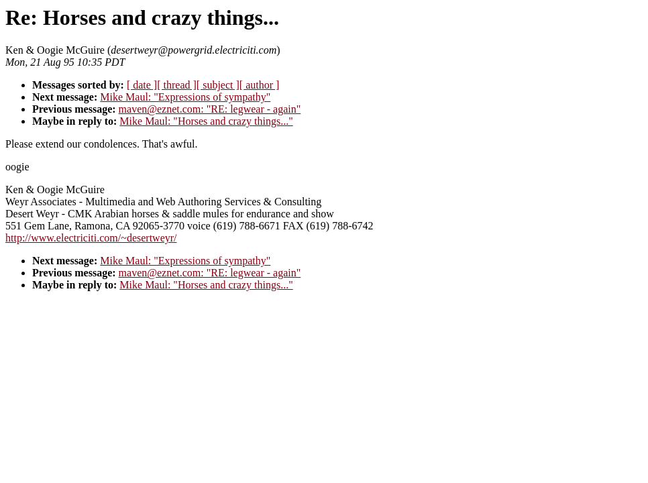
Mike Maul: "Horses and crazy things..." (205, 121)
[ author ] (259, 85)
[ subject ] (218, 85)
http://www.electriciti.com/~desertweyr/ (91, 238)
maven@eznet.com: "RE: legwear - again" (210, 109)
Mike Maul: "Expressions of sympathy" (185, 97)
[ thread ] (177, 85)
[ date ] (142, 85)
